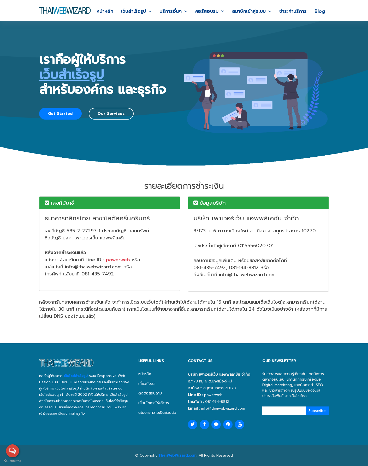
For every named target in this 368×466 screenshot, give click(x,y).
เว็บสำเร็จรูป (133, 11)
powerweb (118, 259)
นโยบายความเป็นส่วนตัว (157, 412)
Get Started (60, 113)
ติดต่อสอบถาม (150, 393)
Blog (319, 11)
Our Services (111, 113)
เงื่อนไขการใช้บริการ (153, 403)
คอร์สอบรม (206, 11)
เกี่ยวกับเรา (146, 383)
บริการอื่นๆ (170, 11)
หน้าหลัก (105, 11)
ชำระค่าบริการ (293, 11)
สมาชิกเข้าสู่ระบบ (249, 11)
